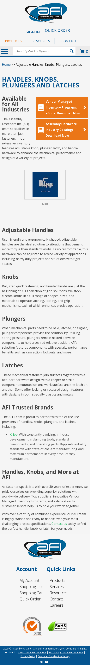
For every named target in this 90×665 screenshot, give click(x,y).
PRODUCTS (13, 41)
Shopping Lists (32, 586)
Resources (59, 592)
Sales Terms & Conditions (32, 652)
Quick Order (30, 599)
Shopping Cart (32, 592)
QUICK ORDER (57, 30)
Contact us (59, 524)
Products (57, 580)
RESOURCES (41, 41)
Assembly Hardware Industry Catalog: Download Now (62, 130)
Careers (56, 605)
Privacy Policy (28, 656)
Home (6, 64)
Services (57, 586)
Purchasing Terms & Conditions (66, 652)
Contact (56, 599)
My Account (29, 580)
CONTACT (69, 41)
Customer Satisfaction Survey (53, 656)
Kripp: (14, 434)
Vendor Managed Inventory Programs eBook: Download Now (62, 107)
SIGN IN (33, 32)
